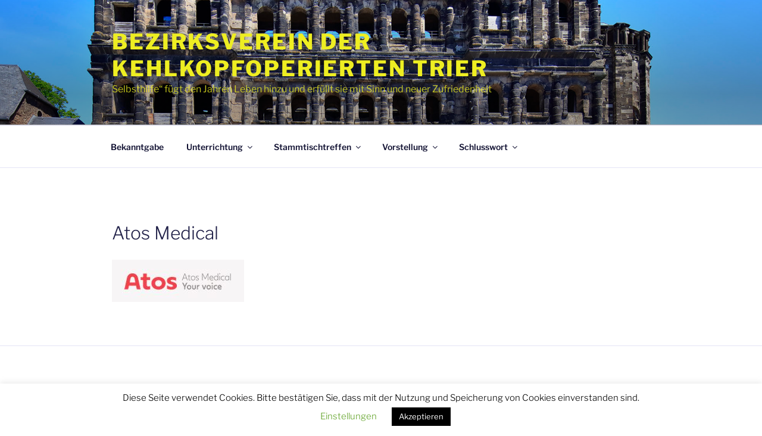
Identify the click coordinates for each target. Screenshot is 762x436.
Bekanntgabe (137, 147)
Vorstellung (410, 147)
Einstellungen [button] (348, 416)
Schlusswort (489, 147)
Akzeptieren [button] (421, 416)
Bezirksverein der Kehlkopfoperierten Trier (300, 55)
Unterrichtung (220, 147)
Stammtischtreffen (318, 147)
